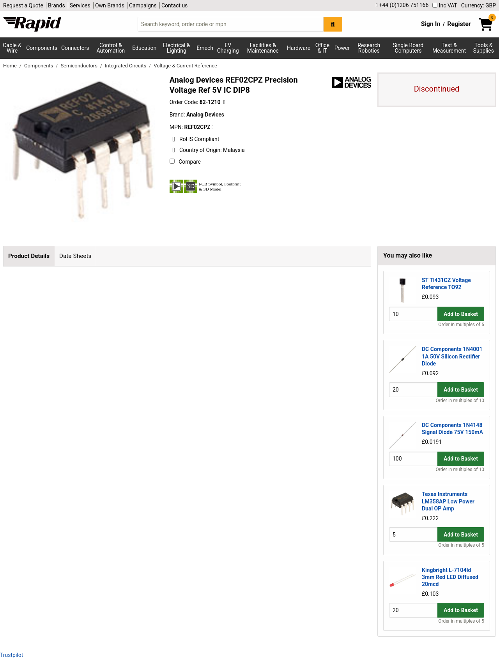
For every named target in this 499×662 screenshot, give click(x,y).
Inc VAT (444, 5)
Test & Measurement (449, 48)
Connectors (75, 48)
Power (342, 48)
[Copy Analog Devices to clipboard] (213, 127)
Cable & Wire (12, 48)
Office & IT (322, 48)
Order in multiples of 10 (460, 400)
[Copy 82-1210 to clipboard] (224, 102)
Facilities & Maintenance (263, 48)
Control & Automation (111, 48)
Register (459, 24)
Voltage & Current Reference (185, 66)
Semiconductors (79, 66)
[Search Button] (333, 24)
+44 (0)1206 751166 (402, 5)
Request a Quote (23, 5)
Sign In (431, 24)
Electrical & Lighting (176, 48)
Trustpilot (11, 655)
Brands (56, 5)
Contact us (174, 5)
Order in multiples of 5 (461, 324)
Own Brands (109, 5)
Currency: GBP (478, 5)
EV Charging (228, 48)
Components (41, 48)
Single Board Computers (408, 48)
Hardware (298, 48)
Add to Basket (461, 314)
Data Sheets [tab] (75, 256)
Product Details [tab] (29, 256)
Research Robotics (368, 48)
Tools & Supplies (483, 48)
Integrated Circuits (126, 66)
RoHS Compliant (194, 139)
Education (144, 48)
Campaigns (143, 5)
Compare (185, 162)
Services (80, 5)
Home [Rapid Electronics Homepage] (10, 66)
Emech (204, 48)
